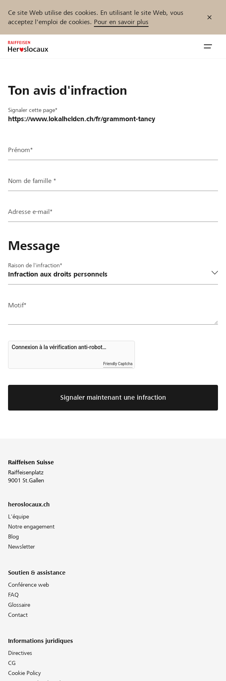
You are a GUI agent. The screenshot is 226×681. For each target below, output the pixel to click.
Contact (18, 615)
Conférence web (28, 584)
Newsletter (21, 546)
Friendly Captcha (117, 364)
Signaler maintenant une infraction (113, 397)
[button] (208, 47)
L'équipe (18, 516)
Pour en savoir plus (121, 22)
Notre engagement (31, 526)
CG (12, 663)
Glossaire (19, 605)
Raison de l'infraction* (35, 265)
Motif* (17, 305)
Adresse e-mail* (30, 211)
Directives (20, 653)
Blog (13, 536)
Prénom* (20, 150)
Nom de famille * (32, 181)
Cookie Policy (24, 673)
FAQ (13, 595)
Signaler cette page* (32, 110)
